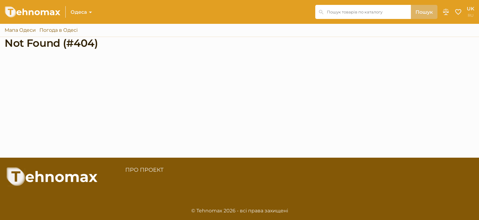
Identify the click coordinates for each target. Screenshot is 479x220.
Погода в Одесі (58, 30)
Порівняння (446, 12)
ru (471, 15)
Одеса (79, 12)
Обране (458, 12)
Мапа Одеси (20, 30)
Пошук (424, 12)
